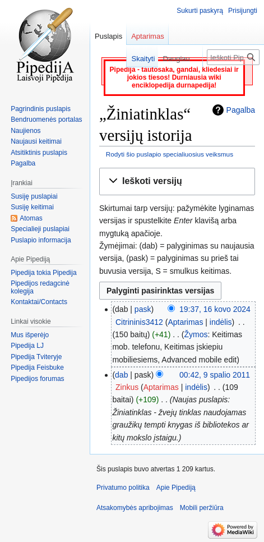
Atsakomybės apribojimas (134, 508)
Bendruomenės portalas (46, 119)
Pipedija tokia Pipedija (43, 273)
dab (121, 374)
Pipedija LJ (27, 346)
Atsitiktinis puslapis (39, 153)
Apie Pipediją (176, 488)
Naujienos (25, 131)
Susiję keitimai (32, 207)
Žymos (195, 334)
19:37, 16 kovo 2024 (215, 309)
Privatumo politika (123, 488)
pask (143, 309)
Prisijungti (242, 11)
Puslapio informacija (41, 240)
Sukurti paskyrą (200, 11)
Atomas (31, 218)
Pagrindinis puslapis (41, 109)
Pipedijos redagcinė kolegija (40, 287)
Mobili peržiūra (202, 508)
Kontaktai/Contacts (39, 302)
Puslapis (108, 36)
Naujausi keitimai (36, 141)
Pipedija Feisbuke (37, 367)
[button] (177, 181)
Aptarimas (185, 322)
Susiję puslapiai (34, 196)
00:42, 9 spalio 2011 (214, 374)
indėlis (221, 322)
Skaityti (134, 58)
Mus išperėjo (30, 335)
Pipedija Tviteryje (36, 357)
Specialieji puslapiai (40, 229)
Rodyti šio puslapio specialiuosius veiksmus (169, 154)
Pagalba (240, 109)
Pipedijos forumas (37, 379)
